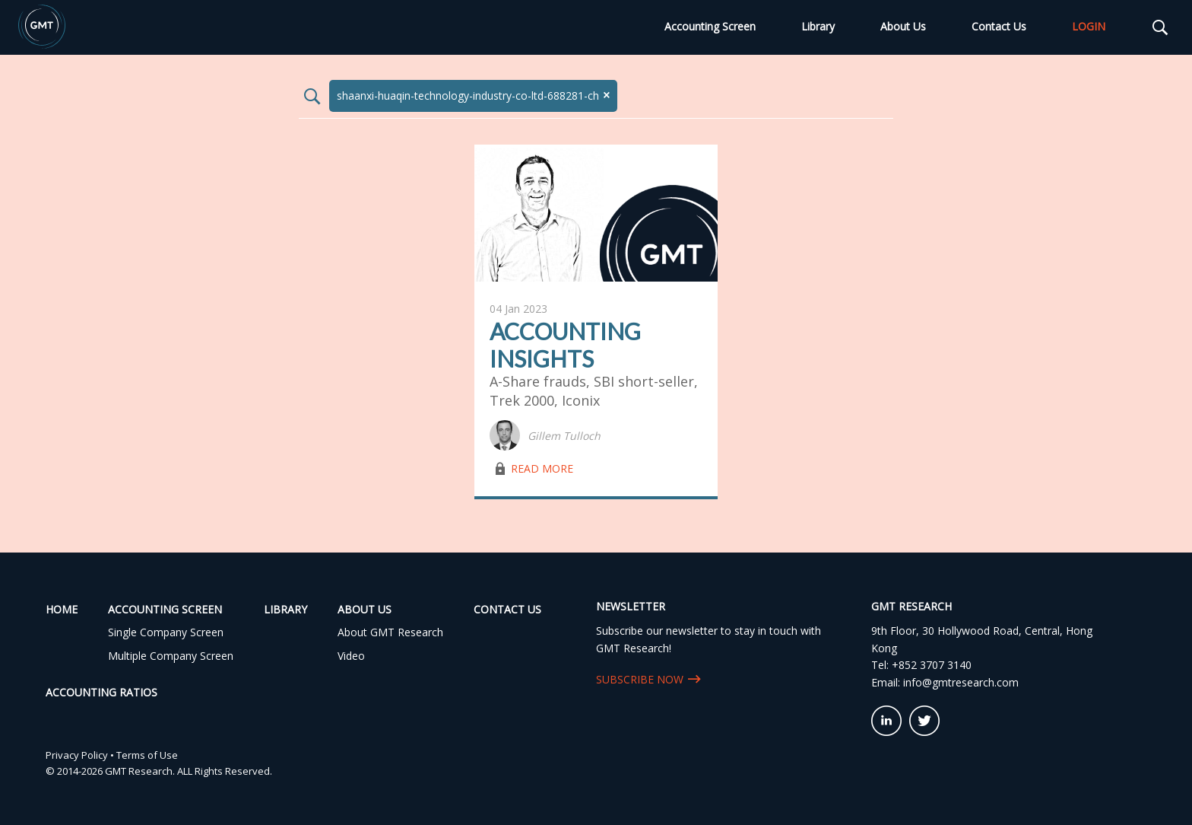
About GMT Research (390, 632)
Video (351, 655)
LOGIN (1088, 26)
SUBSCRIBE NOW (639, 679)
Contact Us (999, 26)
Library (818, 26)
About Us (903, 26)
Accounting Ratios (101, 692)
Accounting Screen (710, 26)
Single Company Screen (166, 632)
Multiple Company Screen (170, 655)
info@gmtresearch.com (961, 682)
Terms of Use (147, 755)
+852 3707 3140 (932, 665)
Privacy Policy (77, 755)
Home (62, 609)
